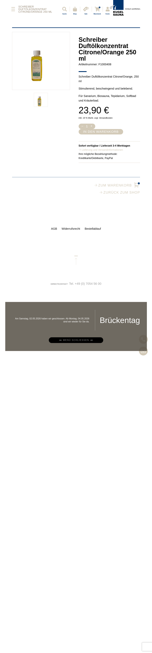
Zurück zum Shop (120, 192)
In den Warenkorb (101, 131)
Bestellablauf (93, 231)
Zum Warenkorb (117, 185)
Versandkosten (105, 118)
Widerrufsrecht (71, 231)
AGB (54, 231)
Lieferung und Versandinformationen (102, 149)
